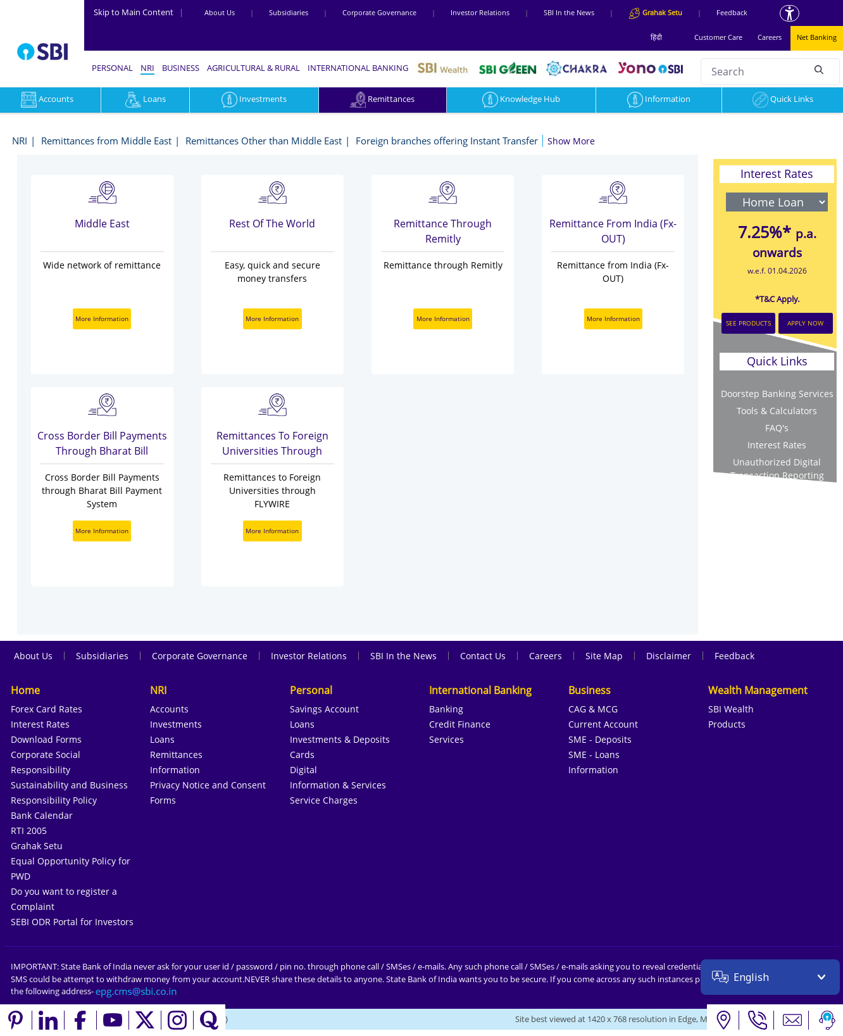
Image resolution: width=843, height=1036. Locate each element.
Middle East (102, 224)
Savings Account (324, 709)
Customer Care (718, 37)
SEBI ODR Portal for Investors (72, 922)
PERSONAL (112, 67)
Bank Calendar (42, 815)
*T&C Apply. (777, 299)
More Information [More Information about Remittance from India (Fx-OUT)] (613, 318)
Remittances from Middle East (106, 140)
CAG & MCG (593, 709)
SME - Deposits (600, 739)
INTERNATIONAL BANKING (358, 67)
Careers (770, 37)
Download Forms (46, 739)
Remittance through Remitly (443, 231)
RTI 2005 (29, 830)
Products (727, 724)
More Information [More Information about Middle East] (101, 318)
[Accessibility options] (789, 13)
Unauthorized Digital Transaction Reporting (777, 468)
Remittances (382, 98)
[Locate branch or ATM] (723, 1020)
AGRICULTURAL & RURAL (253, 67)
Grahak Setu (37, 846)
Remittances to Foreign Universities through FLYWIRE (272, 444)
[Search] (819, 70)
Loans (145, 98)
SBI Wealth (731, 709)
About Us (219, 12)
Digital (303, 770)
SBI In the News (569, 12)
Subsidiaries (288, 12)
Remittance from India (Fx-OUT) (613, 231)
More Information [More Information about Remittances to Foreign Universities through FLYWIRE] (272, 530)
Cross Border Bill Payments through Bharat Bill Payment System (102, 444)
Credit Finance (459, 724)
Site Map (604, 656)
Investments (254, 98)
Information (658, 98)
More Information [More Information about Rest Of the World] (272, 318)
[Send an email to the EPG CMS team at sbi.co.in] (137, 991)
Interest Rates (40, 724)
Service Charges (324, 800)
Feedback (731, 12)
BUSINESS (180, 67)
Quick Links (782, 98)
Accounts (169, 709)
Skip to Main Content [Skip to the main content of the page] (139, 12)
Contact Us (483, 656)
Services (446, 739)
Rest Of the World (272, 224)
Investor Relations (480, 12)
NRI (147, 67)
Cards (302, 755)
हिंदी (656, 37)
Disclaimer (668, 656)
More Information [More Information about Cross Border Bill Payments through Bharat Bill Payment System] (101, 530)
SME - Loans (594, 755)
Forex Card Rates (46, 709)
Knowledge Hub (521, 98)
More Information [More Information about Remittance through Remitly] (443, 318)
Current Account (603, 724)
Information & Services (338, 785)
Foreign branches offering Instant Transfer (447, 140)
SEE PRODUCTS (748, 323)
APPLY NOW (805, 323)
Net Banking (817, 37)
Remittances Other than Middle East (263, 140)
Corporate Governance (379, 12)
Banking (446, 709)
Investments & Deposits (340, 739)
